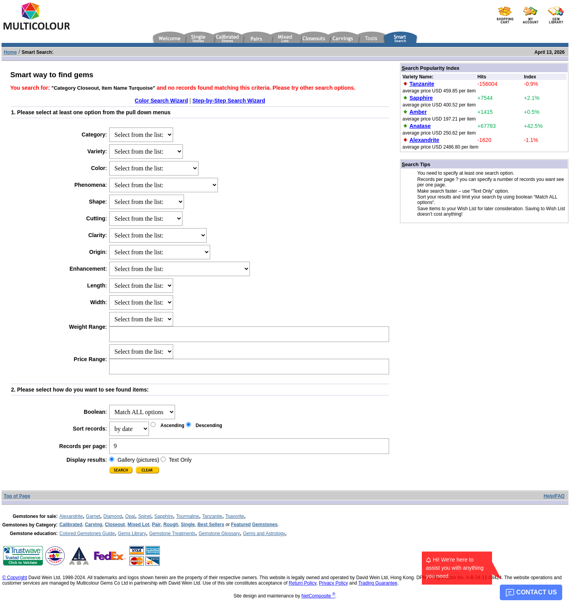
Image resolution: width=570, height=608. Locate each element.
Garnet (93, 516)
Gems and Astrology (264, 533)
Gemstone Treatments (172, 533)
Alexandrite (71, 516)
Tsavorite (234, 516)
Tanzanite (212, 516)
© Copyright (14, 577)
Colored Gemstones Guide (87, 533)
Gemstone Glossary (219, 533)
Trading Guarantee (377, 583)
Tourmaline (187, 516)
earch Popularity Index (430, 68)
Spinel (144, 516)
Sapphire (163, 516)
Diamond (112, 516)
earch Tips (416, 164)
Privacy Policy (333, 583)
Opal (130, 516)
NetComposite (318, 596)
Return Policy (302, 583)
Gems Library (132, 533)
